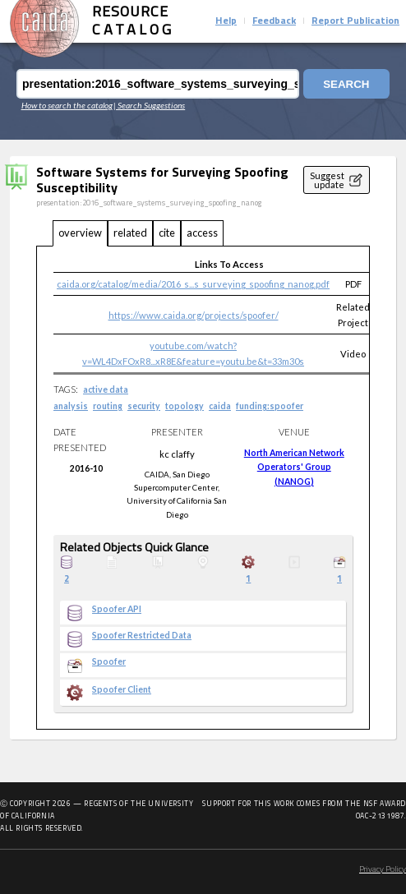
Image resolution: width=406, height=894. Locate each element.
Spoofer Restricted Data (141, 635)
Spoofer (109, 661)
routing (107, 406)
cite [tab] (167, 232)
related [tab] (130, 232)
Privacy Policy (382, 869)
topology (184, 406)
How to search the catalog (67, 105)
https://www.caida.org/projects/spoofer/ (193, 315)
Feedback (274, 21)
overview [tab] (80, 232)
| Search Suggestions (149, 105)
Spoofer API (116, 609)
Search (346, 84)
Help (226, 21)
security (143, 406)
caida (220, 406)
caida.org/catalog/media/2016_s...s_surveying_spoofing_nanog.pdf (193, 284)
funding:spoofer (269, 406)
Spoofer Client (121, 689)
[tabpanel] (203, 488)
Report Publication (355, 21)
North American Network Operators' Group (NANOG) (294, 467)
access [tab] (202, 232)
